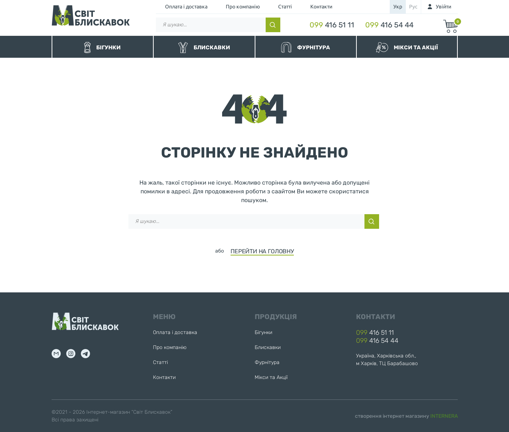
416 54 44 (389, 24)
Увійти (443, 7)
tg (85, 353)
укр (397, 7)
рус (413, 7)
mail (56, 353)
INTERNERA (444, 416)
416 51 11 (332, 24)
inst (70, 353)
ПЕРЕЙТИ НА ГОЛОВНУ (262, 251)
